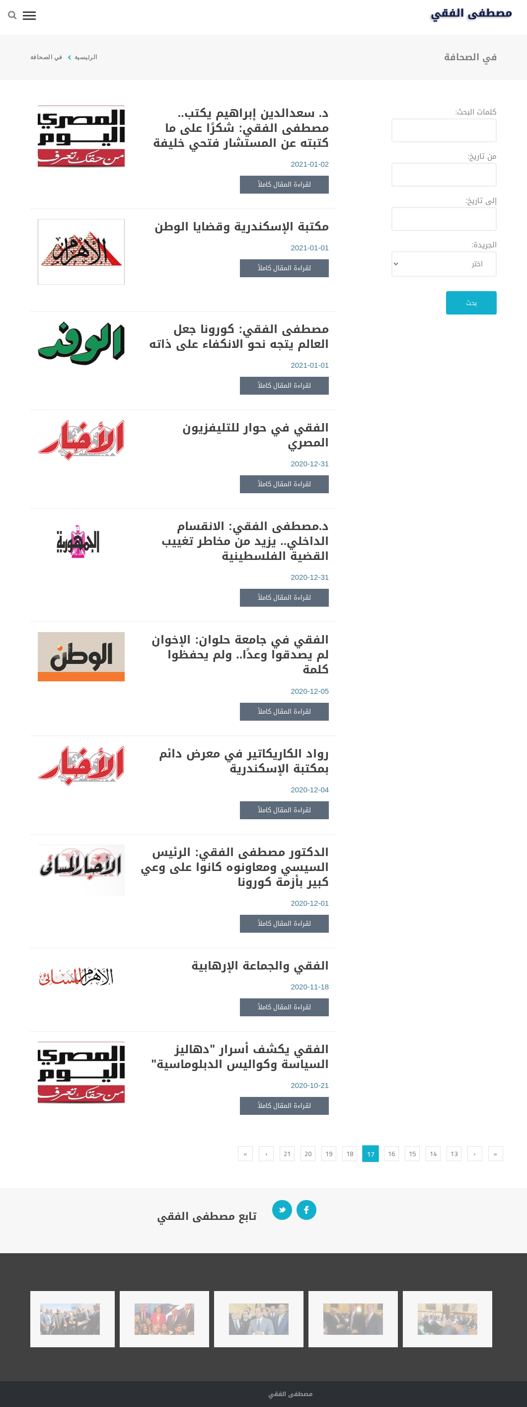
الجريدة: (484, 244)
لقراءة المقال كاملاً (284, 184)
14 (433, 1154)
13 (454, 1154)
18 (349, 1154)
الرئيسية (85, 57)
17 (370, 1153)
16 (391, 1154)
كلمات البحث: (476, 112)
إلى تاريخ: (481, 200)
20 (307, 1154)
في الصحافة (46, 57)
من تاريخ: (482, 156)
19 (328, 1154)
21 (287, 1154)
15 (412, 1154)
